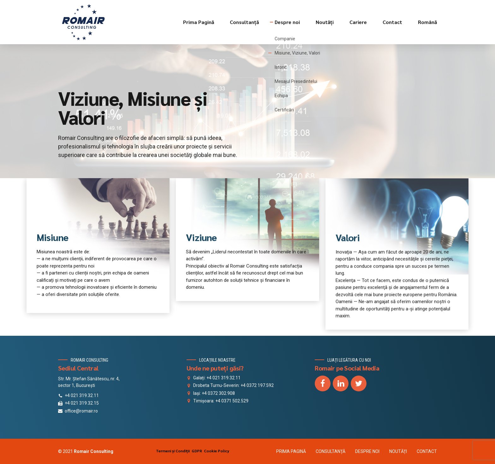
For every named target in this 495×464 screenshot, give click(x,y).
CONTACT (427, 451)
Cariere (358, 22)
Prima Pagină (198, 22)
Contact (392, 22)
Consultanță (244, 22)
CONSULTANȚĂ (330, 451)
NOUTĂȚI (398, 451)
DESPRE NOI (367, 451)
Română (427, 22)
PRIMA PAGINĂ (291, 451)
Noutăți (325, 22)
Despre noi (287, 22)
